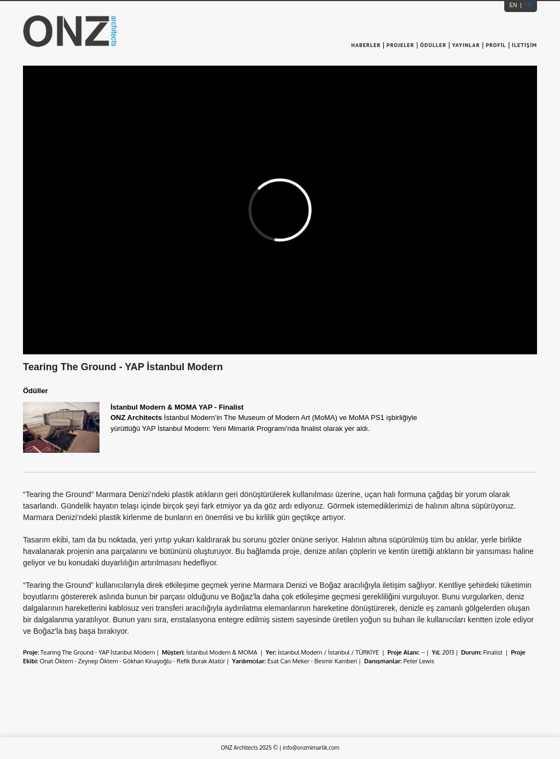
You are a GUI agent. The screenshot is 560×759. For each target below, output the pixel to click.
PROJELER (401, 45)
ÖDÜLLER (433, 45)
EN (514, 5)
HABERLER (367, 45)
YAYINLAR (466, 45)
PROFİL (496, 45)
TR (527, 5)
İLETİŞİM (524, 45)
